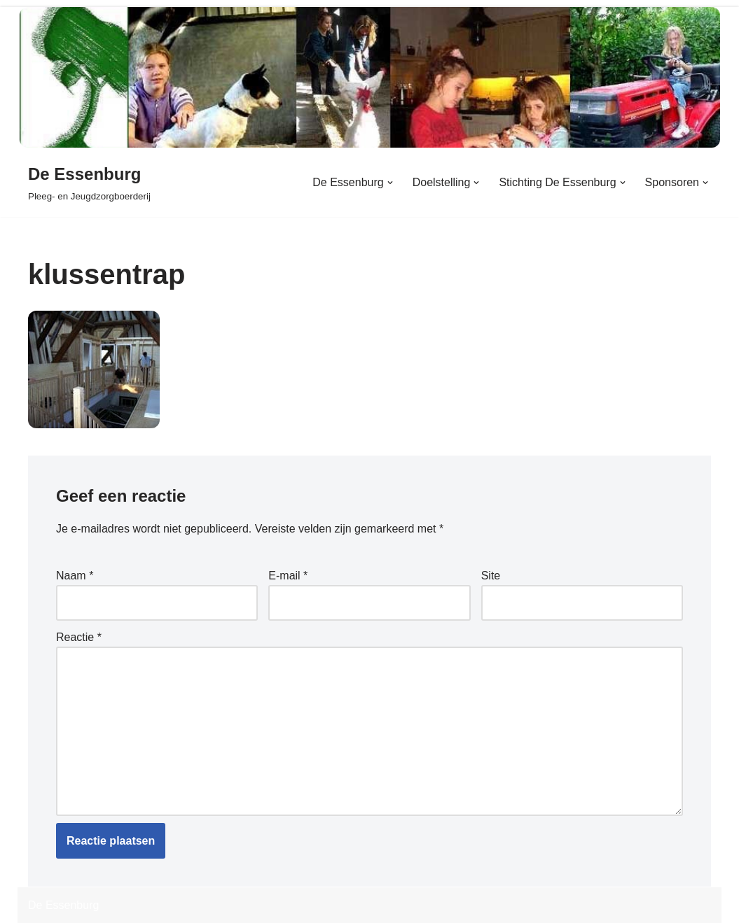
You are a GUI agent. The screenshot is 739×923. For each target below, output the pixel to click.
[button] (390, 182)
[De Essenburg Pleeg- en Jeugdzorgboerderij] (89, 182)
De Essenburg (63, 905)
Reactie (79, 637)
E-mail (288, 576)
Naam (74, 576)
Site (491, 576)
